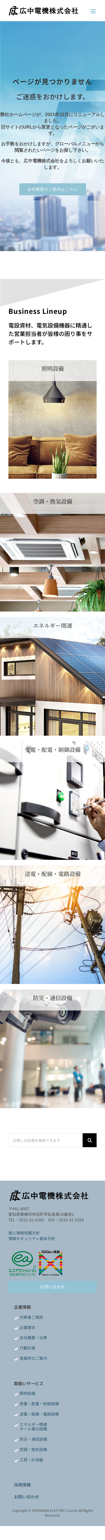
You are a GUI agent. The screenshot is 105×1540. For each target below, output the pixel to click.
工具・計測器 (31, 1459)
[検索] (90, 1140)
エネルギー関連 (33, 1424)
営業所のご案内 (33, 1358)
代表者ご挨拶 (31, 1317)
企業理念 (27, 1327)
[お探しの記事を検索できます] (45, 1140)
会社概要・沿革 (33, 1337)
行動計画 (27, 1348)
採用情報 (22, 1485)
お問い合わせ (26, 1497)
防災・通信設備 (33, 1439)
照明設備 (27, 1393)
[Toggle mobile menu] (94, 11)
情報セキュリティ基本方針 (31, 1238)
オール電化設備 (33, 1428)
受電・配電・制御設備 (39, 1403)
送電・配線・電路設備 (39, 1414)
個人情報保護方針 (24, 1233)
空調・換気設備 (33, 1449)
